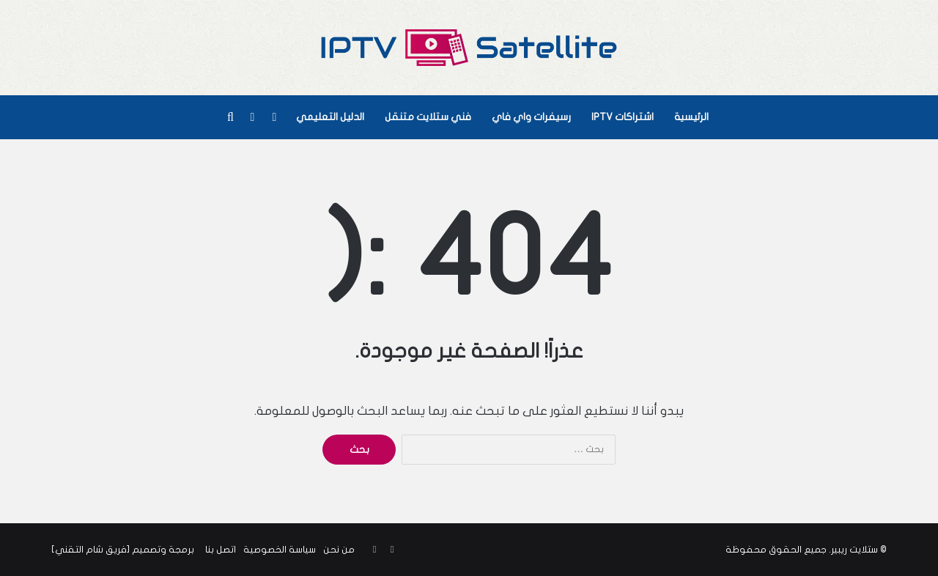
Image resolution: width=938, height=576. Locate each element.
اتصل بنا (220, 549)
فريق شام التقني (91, 549)
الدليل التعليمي (330, 116)
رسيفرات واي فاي (531, 116)
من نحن (339, 549)
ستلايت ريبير (854, 549)
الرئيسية (691, 116)
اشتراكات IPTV (622, 116)
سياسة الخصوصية (279, 549)
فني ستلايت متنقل (428, 116)
